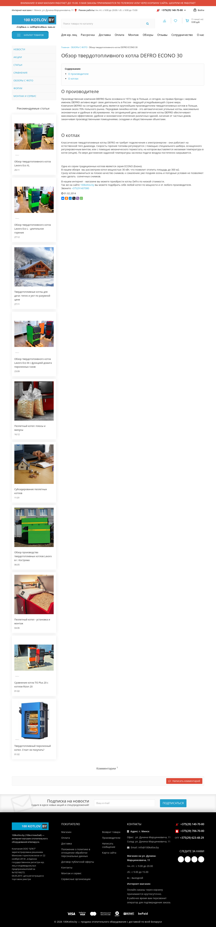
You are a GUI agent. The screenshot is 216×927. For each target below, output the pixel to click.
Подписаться (173, 803)
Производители (111, 837)
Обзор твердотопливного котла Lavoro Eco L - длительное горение (32, 228)
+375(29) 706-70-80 (190, 831)
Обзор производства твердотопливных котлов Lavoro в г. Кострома (33, 556)
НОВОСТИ (19, 49)
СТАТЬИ (18, 64)
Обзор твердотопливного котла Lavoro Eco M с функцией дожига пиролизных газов (33, 362)
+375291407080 (80, 188)
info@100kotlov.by (148, 847)
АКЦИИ (18, 57)
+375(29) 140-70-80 (172, 10)
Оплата (119, 35)
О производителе (78, 73)
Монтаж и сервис (71, 873)
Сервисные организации (75, 879)
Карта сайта (109, 852)
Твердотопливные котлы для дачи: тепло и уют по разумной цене (32, 295)
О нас (200, 35)
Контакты (66, 867)
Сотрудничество (182, 35)
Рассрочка (88, 35)
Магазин (66, 832)
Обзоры (148, 35)
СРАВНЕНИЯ (20, 72)
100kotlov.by (87, 184)
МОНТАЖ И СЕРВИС (25, 96)
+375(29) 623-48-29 (192, 837)
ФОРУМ (18, 88)
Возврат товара (111, 832)
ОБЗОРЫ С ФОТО (23, 80)
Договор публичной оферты (77, 861)
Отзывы (162, 35)
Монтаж (133, 35)
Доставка (105, 35)
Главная (65, 47)
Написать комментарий (184, 781)
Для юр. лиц (69, 35)
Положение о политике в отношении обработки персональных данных (75, 853)
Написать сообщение (108, 845)
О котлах (73, 78)
